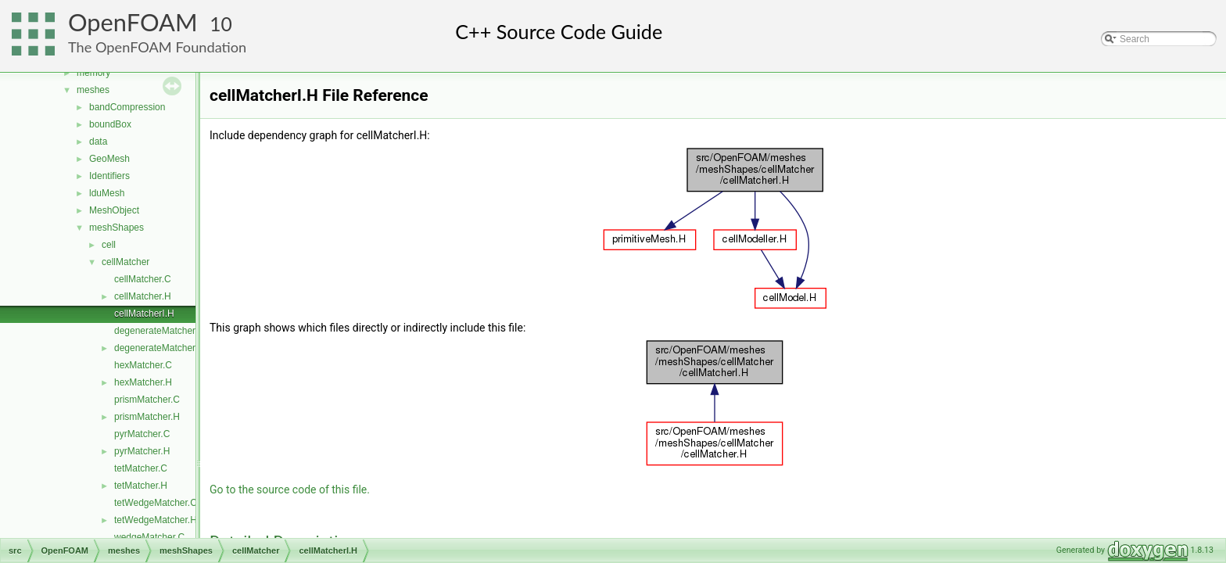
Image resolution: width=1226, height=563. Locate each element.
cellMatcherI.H (144, 313)
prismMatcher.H (147, 416)
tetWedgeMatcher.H (155, 520)
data (98, 141)
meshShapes (116, 227)
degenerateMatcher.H (159, 347)
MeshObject (114, 210)
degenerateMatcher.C (159, 330)
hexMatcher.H (143, 382)
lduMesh (106, 193)
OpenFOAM (133, 22)
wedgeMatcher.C (149, 537)
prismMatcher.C (147, 399)
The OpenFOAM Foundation (157, 47)
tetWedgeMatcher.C (155, 502)
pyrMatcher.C (142, 434)
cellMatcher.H (142, 296)
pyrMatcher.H (142, 451)
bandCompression (127, 107)
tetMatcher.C (140, 468)
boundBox (110, 124)
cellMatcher (125, 261)
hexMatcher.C (143, 365)
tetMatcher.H (140, 485)
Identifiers (109, 175)
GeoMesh (109, 158)
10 (221, 24)
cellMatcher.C (142, 279)
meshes (93, 89)
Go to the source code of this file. (290, 489)
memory (93, 72)
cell (109, 244)
